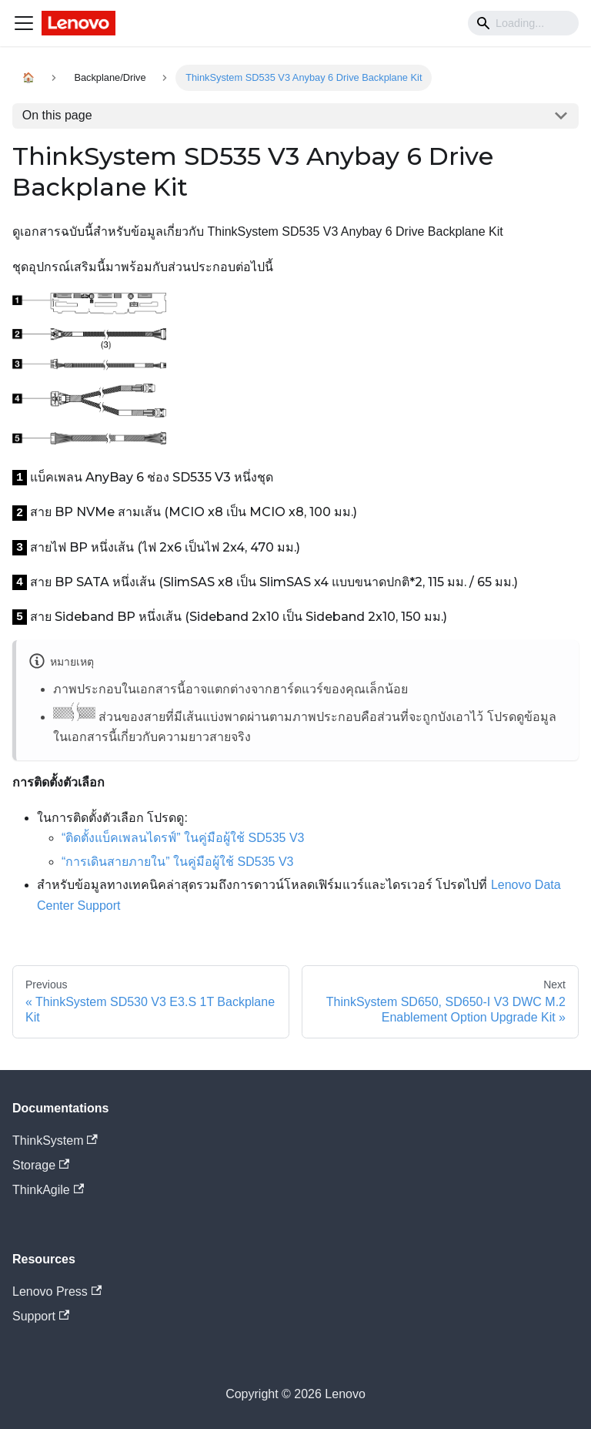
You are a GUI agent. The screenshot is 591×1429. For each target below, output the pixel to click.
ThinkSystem (55, 1140)
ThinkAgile (48, 1189)
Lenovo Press (57, 1291)
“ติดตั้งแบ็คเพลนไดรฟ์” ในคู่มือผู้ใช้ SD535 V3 (183, 837)
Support (40, 1316)
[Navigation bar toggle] (23, 23)
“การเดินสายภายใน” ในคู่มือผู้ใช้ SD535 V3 (177, 861)
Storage (40, 1165)
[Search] (523, 23)
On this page (57, 115)
